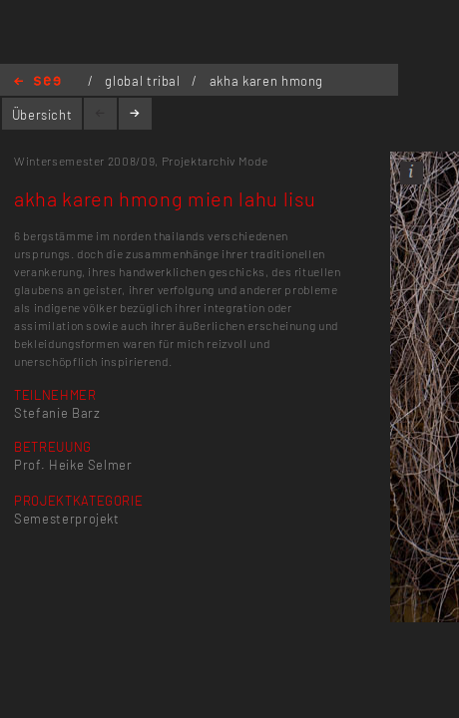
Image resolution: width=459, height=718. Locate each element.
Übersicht (42, 115)
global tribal (144, 81)
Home (37, 82)
